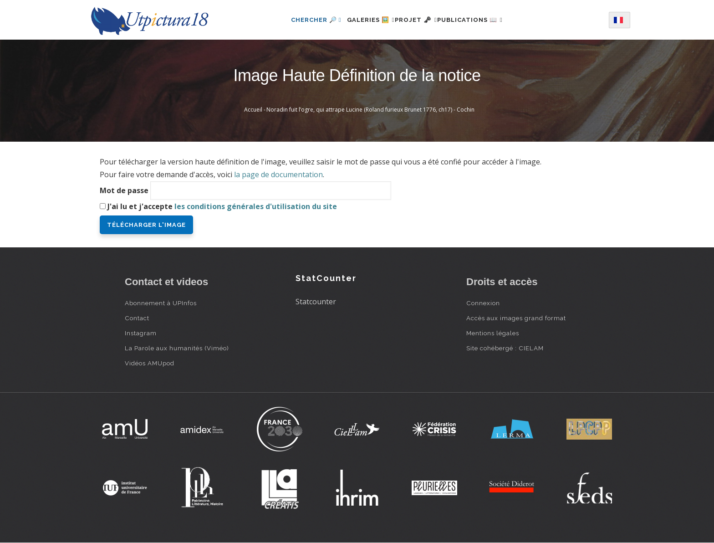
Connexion (483, 303)
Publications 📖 (481, 19)
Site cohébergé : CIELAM (505, 348)
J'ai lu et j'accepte (222, 206)
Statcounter (316, 302)
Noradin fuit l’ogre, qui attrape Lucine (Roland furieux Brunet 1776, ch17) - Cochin (370, 109)
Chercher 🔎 (300, 19)
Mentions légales (492, 333)
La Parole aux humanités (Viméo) (177, 348)
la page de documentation (278, 174)
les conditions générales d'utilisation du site (255, 206)
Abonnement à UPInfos (161, 303)
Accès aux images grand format (516, 318)
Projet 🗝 (416, 19)
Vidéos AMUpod (149, 363)
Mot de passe (124, 190)
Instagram (141, 333)
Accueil (253, 109)
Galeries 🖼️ (360, 19)
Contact (137, 318)
